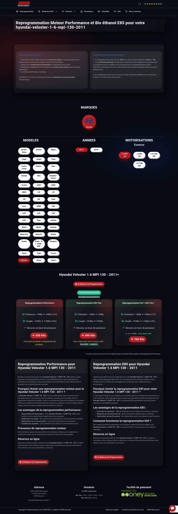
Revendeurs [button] (86, 11)
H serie (24, 185)
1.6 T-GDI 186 (153, 155)
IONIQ (39, 206)
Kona (39, 220)
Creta (53, 159)
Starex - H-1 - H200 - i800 (39, 243)
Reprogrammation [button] (25, 11)
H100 (39, 185)
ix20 (53, 206)
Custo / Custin (24, 167)
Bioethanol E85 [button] (47, 11)
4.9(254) (153, 4)
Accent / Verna (24, 151)
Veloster (24, 260)
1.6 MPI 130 (124, 155)
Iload (53, 199)
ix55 (24, 220)
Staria (24, 253)
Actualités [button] (103, 11)
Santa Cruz (24, 234)
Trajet (39, 253)
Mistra (38, 227)
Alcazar (39, 150)
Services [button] (69, 11)
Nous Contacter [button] (133, 11)
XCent (53, 260)
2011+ (81, 150)
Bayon (53, 150)
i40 (39, 199)
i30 (24, 199)
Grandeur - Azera (53, 177)
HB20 (24, 192)
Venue (38, 260)
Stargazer (53, 241)
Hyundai (89, 122)
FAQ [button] (117, 11)
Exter (53, 166)
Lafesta (53, 220)
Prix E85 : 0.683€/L (89, 345)
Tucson (53, 253)
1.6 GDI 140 (139, 155)
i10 (39, 192)
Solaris (53, 234)
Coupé (38, 159)
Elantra (38, 166)
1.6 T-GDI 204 (139, 164)
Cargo (24, 159)
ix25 (24, 213)
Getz (38, 176)
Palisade (53, 227)
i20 (53, 192)
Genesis (24, 176)
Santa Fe (39, 234)
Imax (24, 206)
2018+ (96, 150)
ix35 (38, 213)
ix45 (53, 213)
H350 (53, 185)
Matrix (24, 227)
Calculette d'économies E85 (89, 293)
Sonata (24, 241)
